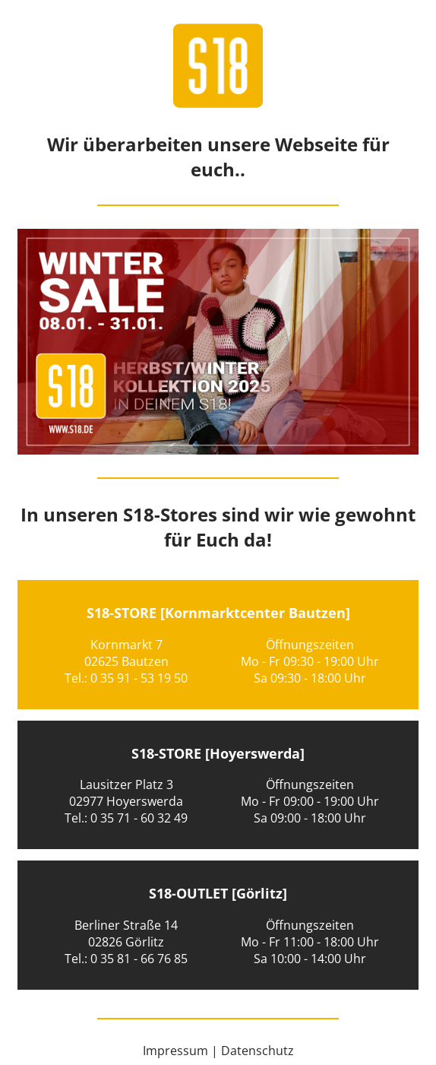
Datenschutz (257, 1050)
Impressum (175, 1050)
